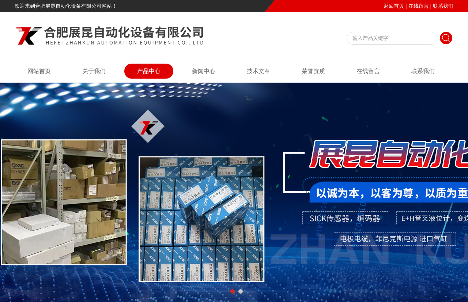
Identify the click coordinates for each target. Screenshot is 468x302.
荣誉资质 (313, 71)
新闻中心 (203, 71)
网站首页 (39, 71)
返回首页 (394, 6)
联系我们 (443, 6)
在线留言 (418, 6)
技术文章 (258, 71)
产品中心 (149, 71)
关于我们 (94, 71)
